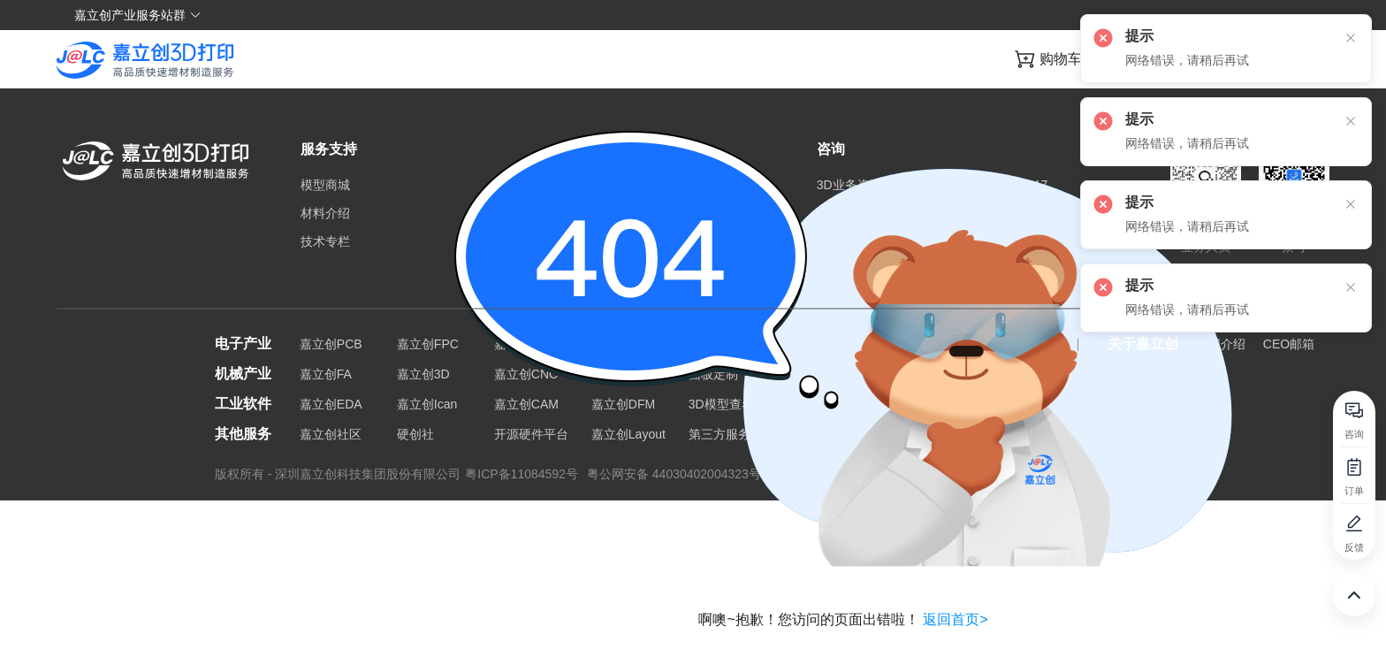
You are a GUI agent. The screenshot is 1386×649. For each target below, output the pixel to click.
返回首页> (955, 619)
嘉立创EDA (331, 404)
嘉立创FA (326, 374)
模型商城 (325, 185)
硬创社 (415, 434)
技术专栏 (325, 241)
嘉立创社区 (331, 434)
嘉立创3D (423, 374)
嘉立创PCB (331, 344)
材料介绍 (325, 213)
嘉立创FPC (428, 344)
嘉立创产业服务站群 (138, 15)
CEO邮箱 (1288, 344)
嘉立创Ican (427, 404)
